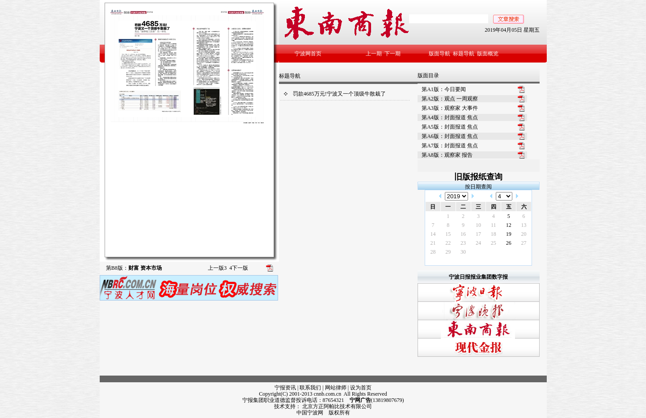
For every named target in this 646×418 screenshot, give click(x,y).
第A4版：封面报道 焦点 (450, 117)
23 (463, 243)
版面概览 (487, 53)
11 (493, 225)
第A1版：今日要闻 (444, 89)
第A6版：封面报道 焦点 (450, 136)
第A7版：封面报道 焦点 (450, 145)
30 (463, 252)
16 (463, 234)
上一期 (374, 53)
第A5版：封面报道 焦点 (450, 127)
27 (524, 243)
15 (448, 234)
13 (524, 225)
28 (432, 252)
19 (508, 234)
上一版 (217, 268)
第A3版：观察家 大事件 (450, 108)
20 (524, 234)
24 (478, 243)
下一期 (392, 53)
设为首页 (361, 388)
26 (508, 243)
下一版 (238, 268)
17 (478, 234)
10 (478, 225)
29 (448, 252)
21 (432, 243)
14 (432, 234)
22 (448, 243)
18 (493, 234)
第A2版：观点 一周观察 (450, 99)
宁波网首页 (308, 53)
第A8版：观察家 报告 (447, 155)
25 (493, 243)
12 (508, 225)
